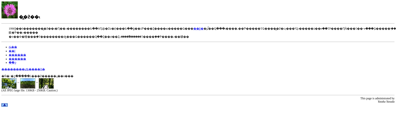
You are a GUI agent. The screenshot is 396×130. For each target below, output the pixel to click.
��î (12, 51)
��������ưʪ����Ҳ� (23, 69)
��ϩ (12, 62)
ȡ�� (13, 47)
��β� (198, 28)
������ (17, 55)
